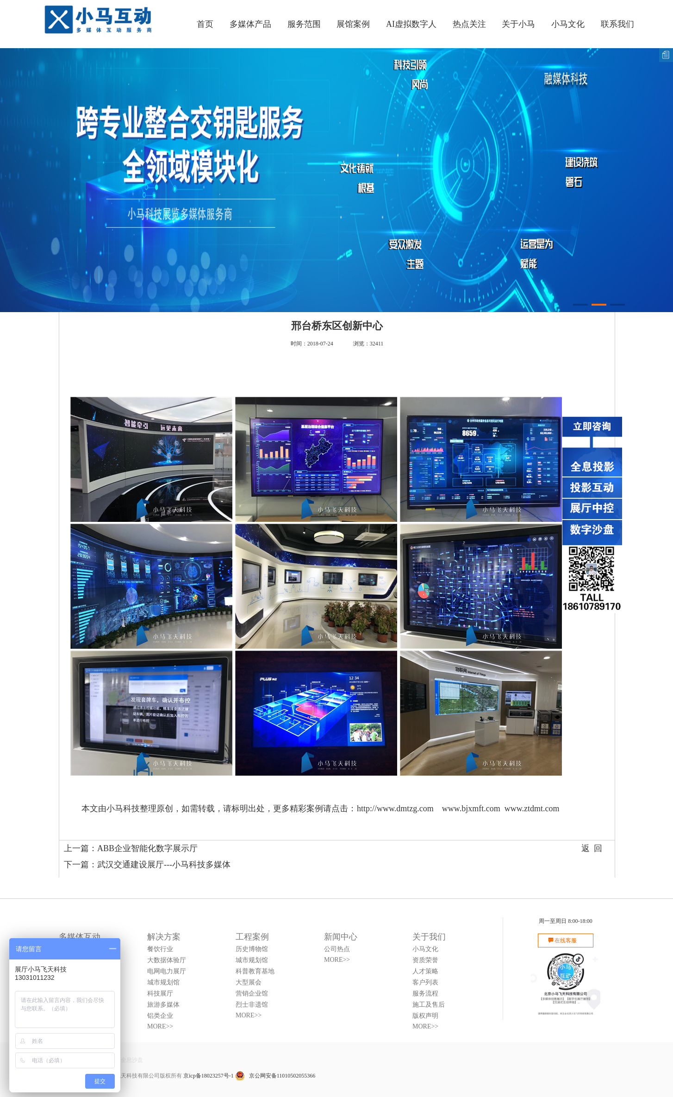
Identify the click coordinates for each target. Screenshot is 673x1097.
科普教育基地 (255, 971)
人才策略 (425, 971)
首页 (205, 24)
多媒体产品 (250, 24)
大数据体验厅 (166, 960)
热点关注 (469, 24)
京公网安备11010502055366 (275, 1075)
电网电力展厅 (166, 971)
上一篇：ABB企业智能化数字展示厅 (131, 848)
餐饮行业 (160, 949)
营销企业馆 (252, 993)
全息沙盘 (132, 1060)
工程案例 (252, 936)
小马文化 (568, 24)
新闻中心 (340, 936)
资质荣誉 (425, 960)
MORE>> (160, 1026)
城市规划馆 (163, 982)
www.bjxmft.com (471, 808)
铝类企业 (160, 1015)
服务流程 (425, 993)
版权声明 (425, 1015)
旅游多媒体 (163, 1004)
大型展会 (249, 982)
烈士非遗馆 (252, 1004)
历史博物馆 (252, 949)
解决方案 (164, 936)
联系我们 (617, 24)
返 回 (591, 848)
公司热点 (337, 949)
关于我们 (429, 936)
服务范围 (304, 24)
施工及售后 (428, 1004)
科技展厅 (160, 993)
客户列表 (425, 982)
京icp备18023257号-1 (208, 1075)
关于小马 (518, 24)
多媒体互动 (79, 936)
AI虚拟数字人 (411, 24)
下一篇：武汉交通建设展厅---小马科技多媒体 (147, 864)
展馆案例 (353, 24)
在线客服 (566, 940)
